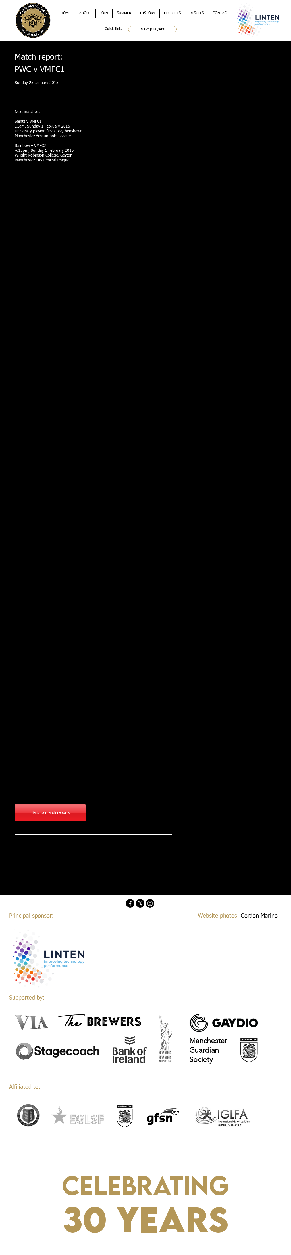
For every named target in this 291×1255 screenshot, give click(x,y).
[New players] (152, 29)
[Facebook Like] (50, 848)
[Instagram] (150, 903)
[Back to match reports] (50, 812)
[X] (140, 903)
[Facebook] (130, 903)
